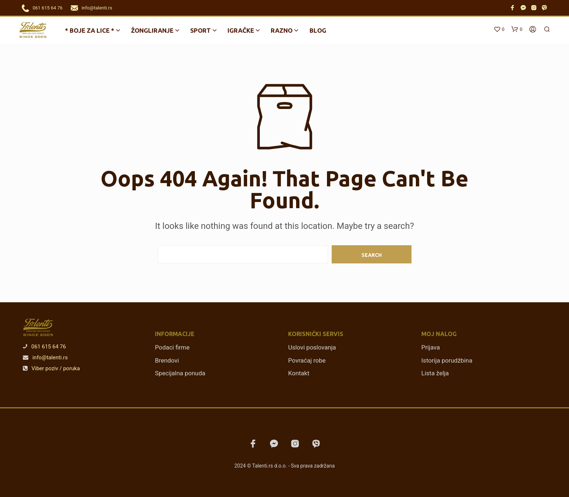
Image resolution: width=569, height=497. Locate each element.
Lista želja (435, 373)
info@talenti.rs (97, 8)
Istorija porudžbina (446, 360)
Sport (200, 30)
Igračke (241, 30)
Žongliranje (152, 30)
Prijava (430, 347)
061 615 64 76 (48, 8)
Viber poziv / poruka (51, 368)
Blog (318, 30)
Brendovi (167, 360)
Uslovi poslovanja (312, 347)
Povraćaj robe (307, 360)
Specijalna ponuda (180, 373)
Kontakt (299, 373)
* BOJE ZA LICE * (89, 30)
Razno (281, 30)
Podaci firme (172, 347)
